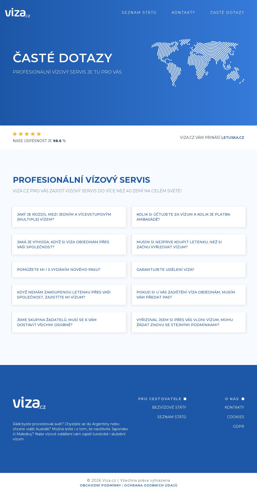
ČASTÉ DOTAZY (227, 12)
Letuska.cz (232, 137)
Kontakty (183, 12)
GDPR (238, 426)
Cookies (235, 417)
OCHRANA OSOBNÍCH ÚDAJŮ (150, 485)
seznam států (139, 12)
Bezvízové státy (169, 407)
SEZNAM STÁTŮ (171, 417)
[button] (69, 217)
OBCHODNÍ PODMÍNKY (100, 485)
